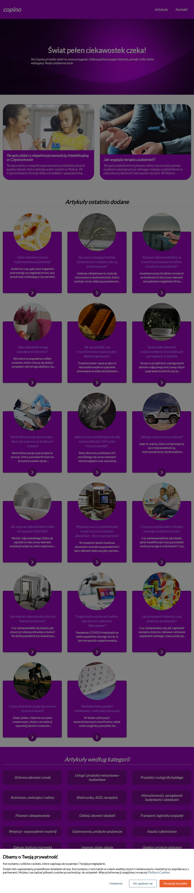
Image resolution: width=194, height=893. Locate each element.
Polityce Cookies (159, 872)
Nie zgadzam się (143, 883)
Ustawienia (116, 883)
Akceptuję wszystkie (175, 883)
